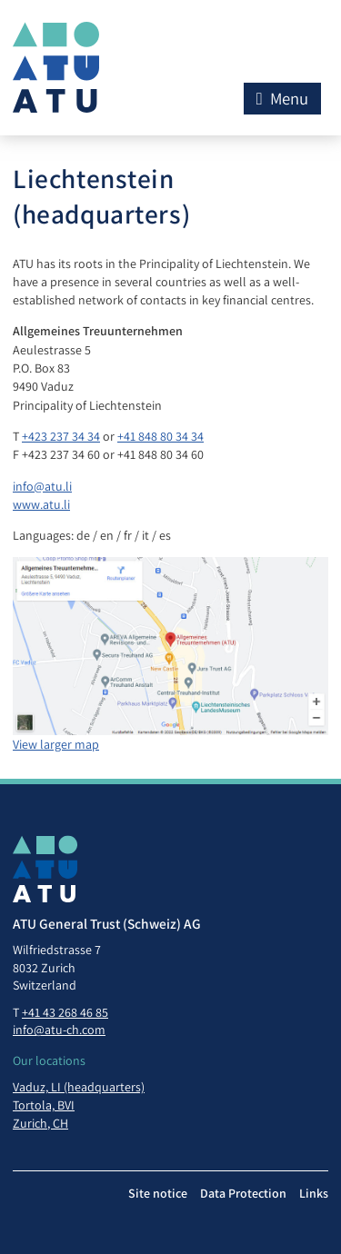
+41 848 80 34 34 (160, 436)
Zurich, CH (40, 1123)
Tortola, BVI (44, 1105)
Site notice (157, 1193)
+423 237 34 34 (61, 436)
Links (313, 1193)
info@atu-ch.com (59, 1029)
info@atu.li (42, 486)
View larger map (56, 744)
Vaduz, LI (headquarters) (79, 1087)
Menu (282, 98)
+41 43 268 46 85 (65, 1012)
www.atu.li (41, 504)
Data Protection (243, 1193)
